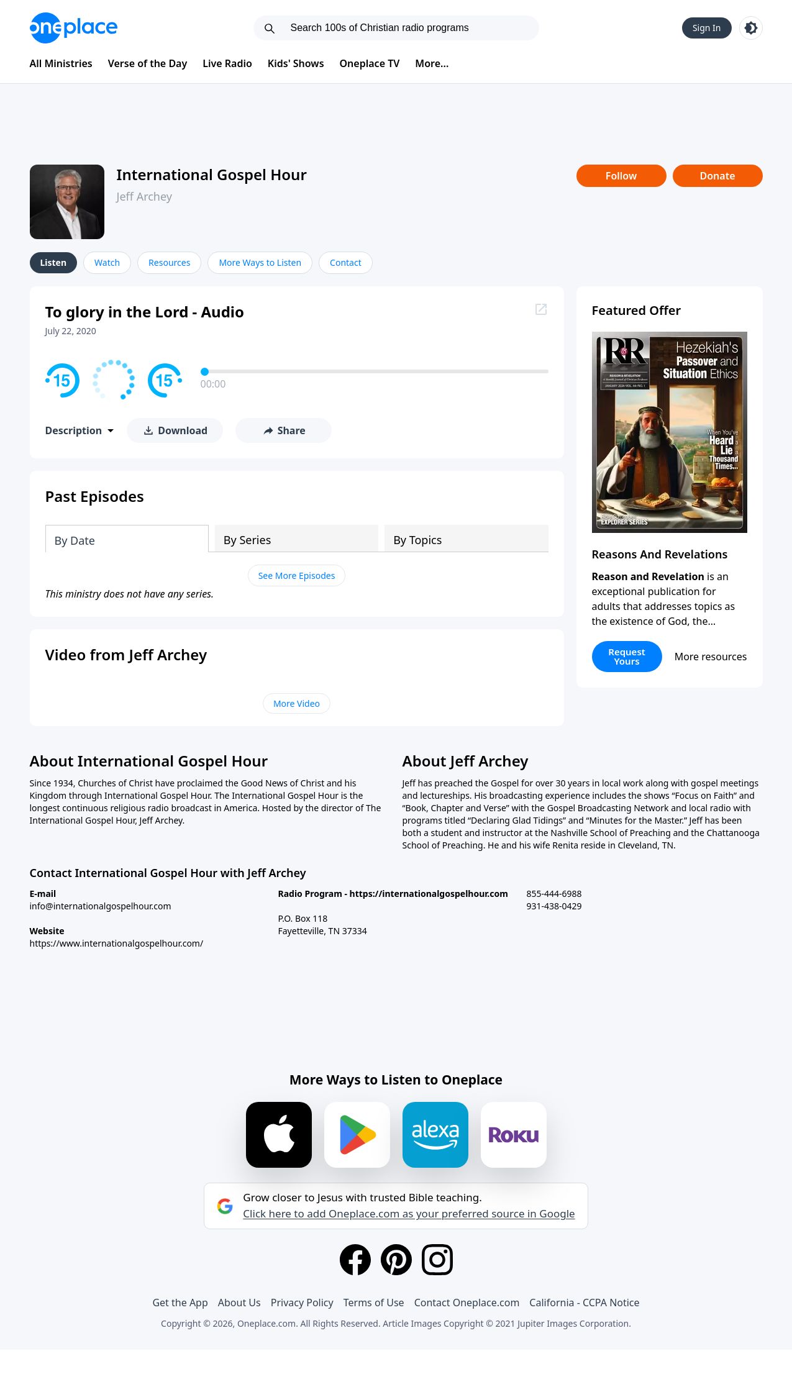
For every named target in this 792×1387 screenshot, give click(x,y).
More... (431, 63)
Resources (169, 262)
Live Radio (227, 63)
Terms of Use (374, 1302)
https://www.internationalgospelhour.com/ (117, 943)
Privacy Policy (302, 1302)
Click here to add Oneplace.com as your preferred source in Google (409, 1214)
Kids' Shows (296, 63)
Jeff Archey (144, 196)
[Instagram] (437, 1259)
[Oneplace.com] (73, 27)
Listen (53, 262)
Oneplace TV (370, 63)
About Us (239, 1302)
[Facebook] (355, 1259)
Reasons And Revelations (660, 554)
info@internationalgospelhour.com (100, 906)
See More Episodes (296, 575)
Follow (621, 176)
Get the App (179, 1302)
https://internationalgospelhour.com (429, 893)
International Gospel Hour (212, 174)
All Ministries (61, 63)
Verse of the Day (148, 63)
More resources (711, 656)
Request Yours (626, 656)
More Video (296, 703)
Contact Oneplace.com (467, 1302)
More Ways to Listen (260, 262)
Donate (717, 176)
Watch (107, 262)
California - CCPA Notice (584, 1302)
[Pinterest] (396, 1259)
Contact (346, 262)
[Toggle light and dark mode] (751, 28)
